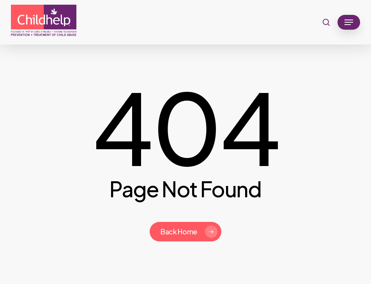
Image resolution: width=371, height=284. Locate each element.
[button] (348, 22)
